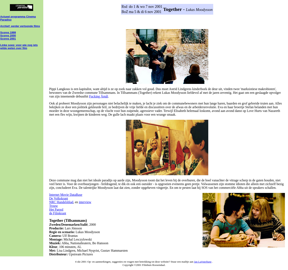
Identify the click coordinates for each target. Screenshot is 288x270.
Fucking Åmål (98, 96)
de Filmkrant (57, 213)
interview (85, 202)
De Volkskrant (58, 198)
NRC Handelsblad (61, 202)
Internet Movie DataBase (65, 194)
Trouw (53, 206)
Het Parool (56, 209)
